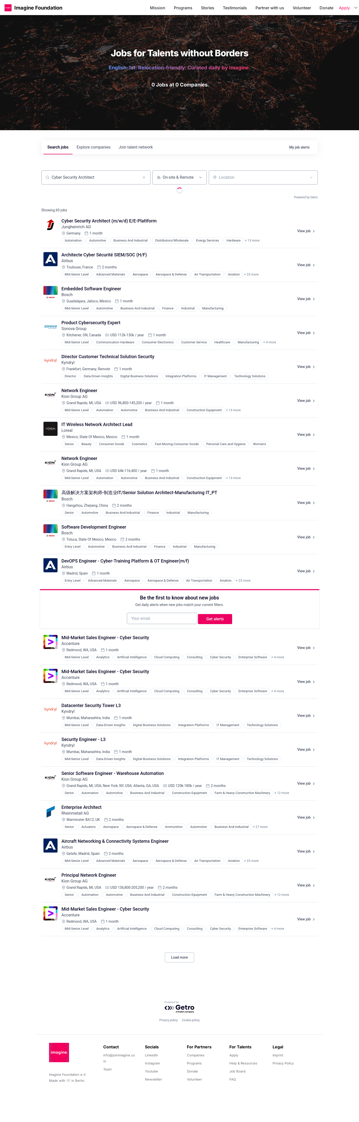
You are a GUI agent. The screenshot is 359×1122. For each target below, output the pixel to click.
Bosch (67, 294)
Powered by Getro (306, 197)
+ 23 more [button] (251, 274)
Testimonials (235, 7)
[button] (8, 7)
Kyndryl (68, 362)
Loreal (67, 430)
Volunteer (302, 7)
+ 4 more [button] (269, 342)
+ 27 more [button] (260, 833)
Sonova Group (74, 328)
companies (94, 147)
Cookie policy (190, 1020)
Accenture (71, 650)
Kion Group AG (75, 396)
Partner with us (269, 7)
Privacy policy (168, 1020)
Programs (183, 7)
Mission (157, 7)
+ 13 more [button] (252, 240)
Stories (207, 7)
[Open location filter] (311, 177)
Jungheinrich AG (76, 226)
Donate (326, 7)
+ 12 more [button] (281, 800)
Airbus (67, 260)
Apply (344, 7)
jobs (58, 147)
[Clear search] (143, 177)
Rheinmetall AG (75, 820)
